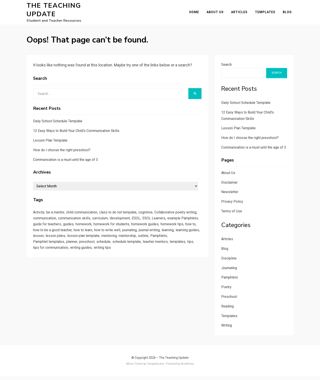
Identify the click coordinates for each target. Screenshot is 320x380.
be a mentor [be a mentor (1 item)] (57, 217)
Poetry (226, 291)
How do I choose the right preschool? (61, 154)
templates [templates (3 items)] (103, 257)
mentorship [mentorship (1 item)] (61, 250)
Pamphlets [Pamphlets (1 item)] (95, 250)
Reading (227, 310)
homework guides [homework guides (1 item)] (48, 236)
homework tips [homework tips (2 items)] (77, 236)
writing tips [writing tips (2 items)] (42, 263)
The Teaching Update (54, 12)
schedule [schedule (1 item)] (180, 250)
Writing (226, 329)
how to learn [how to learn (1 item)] (158, 236)
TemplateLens (155, 367)
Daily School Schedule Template (57, 125)
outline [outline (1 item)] (78, 250)
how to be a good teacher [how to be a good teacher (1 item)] (125, 236)
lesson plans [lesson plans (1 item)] (142, 243)
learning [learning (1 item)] (83, 243)
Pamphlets (229, 281)
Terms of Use (231, 215)
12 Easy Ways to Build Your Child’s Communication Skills (76, 134)
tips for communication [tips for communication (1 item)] (141, 257)
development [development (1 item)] (175, 223)
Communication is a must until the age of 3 (65, 163)
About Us (217, 14)
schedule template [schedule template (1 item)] (48, 257)
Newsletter (229, 196)
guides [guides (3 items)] (131, 230)
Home (196, 14)
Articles (241, 14)
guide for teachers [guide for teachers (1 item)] (108, 230)
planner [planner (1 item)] (146, 250)
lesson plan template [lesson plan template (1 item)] (172, 243)
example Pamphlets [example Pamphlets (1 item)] (75, 230)
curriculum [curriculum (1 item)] (154, 223)
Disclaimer (229, 186)
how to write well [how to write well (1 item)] (185, 236)
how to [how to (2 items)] (97, 236)
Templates (267, 14)
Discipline (229, 262)
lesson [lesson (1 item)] (124, 243)
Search (226, 68)
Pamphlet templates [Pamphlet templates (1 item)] (122, 250)
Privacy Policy (232, 205)
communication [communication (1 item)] (93, 223)
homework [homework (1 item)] (147, 230)
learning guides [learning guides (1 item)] (104, 243)
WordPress (187, 367)
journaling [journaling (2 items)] (41, 243)
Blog (289, 14)
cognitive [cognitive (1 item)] (154, 217)
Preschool (229, 300)
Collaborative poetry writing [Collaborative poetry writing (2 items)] (55, 223)
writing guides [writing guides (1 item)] (174, 257)
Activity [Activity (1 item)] (39, 217)
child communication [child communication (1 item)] (86, 217)
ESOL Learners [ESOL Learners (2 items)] (45, 230)
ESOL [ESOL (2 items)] (192, 223)
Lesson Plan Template (50, 144)
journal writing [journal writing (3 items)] (63, 243)
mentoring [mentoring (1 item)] (41, 250)
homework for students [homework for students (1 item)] (177, 230)
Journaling (229, 272)
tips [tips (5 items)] (116, 257)
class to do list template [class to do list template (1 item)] (125, 217)
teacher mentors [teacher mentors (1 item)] (79, 257)
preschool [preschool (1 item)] (162, 250)
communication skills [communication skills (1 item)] (125, 223)
